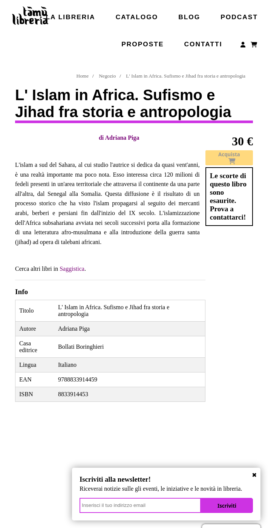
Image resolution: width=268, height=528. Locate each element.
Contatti (203, 44)
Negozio (107, 76)
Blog (189, 17)
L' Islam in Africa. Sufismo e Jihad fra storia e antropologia (185, 76)
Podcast (239, 17)
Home (83, 76)
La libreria (70, 17)
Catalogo (137, 17)
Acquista (229, 158)
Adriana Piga (122, 137)
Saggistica (72, 269)
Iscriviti (226, 505)
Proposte (142, 44)
